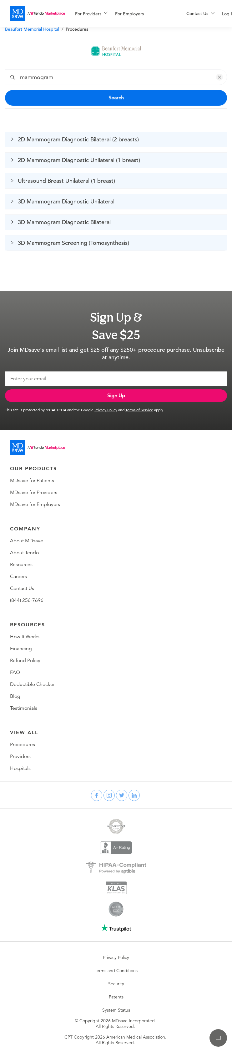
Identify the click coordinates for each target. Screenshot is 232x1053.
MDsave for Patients (32, 480)
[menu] (120, 13)
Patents (116, 997)
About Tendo (24, 553)
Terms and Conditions (116, 970)
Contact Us (22, 588)
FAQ (15, 672)
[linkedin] (134, 795)
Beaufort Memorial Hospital (32, 29)
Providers (20, 756)
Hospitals (20, 768)
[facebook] (96, 795)
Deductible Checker (32, 684)
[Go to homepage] (37, 447)
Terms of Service (139, 409)
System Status (116, 1010)
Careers (18, 576)
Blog (15, 696)
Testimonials (23, 708)
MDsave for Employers (35, 504)
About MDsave (26, 541)
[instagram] (109, 795)
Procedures (22, 744)
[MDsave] (37, 13)
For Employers (129, 14)
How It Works (24, 637)
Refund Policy (25, 660)
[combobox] (121, 77)
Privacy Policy (105, 409)
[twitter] (121, 795)
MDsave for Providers (33, 492)
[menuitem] (91, 14)
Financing (21, 648)
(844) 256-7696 (26, 600)
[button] (219, 77)
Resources (21, 564)
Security (116, 984)
